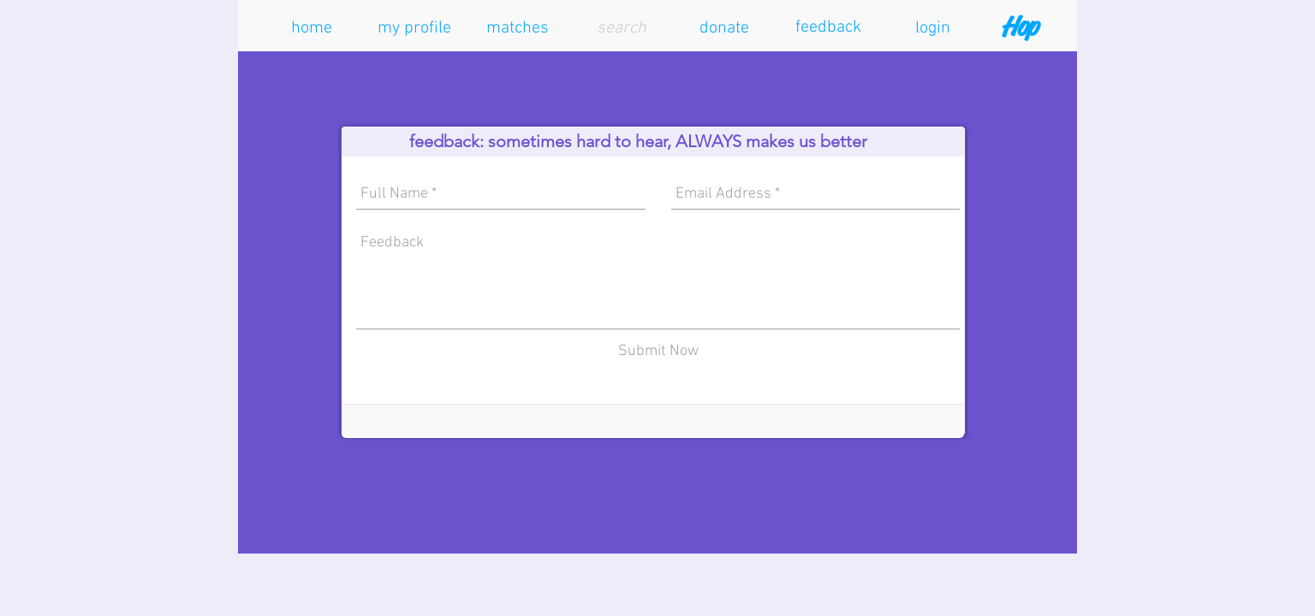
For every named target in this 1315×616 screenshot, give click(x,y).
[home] (311, 28)
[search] (621, 28)
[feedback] (828, 27)
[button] (414, 28)
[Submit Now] (658, 351)
